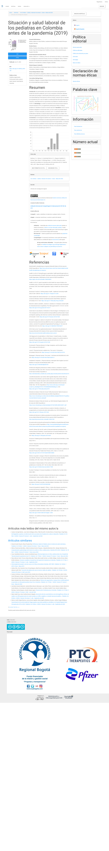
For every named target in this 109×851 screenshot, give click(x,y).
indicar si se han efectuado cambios (53, 227)
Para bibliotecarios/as (79, 134)
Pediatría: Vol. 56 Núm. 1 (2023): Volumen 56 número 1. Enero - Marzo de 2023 (30, 546)
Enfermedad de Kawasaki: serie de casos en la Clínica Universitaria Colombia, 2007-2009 (32, 564)
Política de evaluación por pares (80, 53)
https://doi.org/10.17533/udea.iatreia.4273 (39, 388)
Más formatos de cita (38, 168)
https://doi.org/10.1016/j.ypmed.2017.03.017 (39, 307)
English (77, 25)
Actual (7, 6)
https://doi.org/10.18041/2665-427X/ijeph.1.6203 (41, 512)
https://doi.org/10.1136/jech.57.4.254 (49, 293)
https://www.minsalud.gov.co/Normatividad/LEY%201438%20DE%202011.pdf (47, 405)
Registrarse (99, 1)
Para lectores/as (78, 126)
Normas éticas (76, 81)
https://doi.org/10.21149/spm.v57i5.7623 (39, 412)
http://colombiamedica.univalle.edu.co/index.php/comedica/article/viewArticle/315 (49, 373)
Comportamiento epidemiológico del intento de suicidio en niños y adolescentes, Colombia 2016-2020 (35, 550)
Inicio (10, 12)
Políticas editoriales (77, 50)
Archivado (75, 56)
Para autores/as (78, 130)
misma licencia (55, 239)
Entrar (106, 1)
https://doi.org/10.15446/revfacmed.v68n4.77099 (41, 467)
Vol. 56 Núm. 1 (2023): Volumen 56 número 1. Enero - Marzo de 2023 (36, 12)
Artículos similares (20, 540)
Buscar (102, 6)
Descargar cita (53, 168)
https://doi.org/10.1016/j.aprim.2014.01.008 (39, 342)
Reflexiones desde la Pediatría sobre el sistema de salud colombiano (49, 544)
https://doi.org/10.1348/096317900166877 (52, 326)
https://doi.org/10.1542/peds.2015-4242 (41, 435)
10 (16, 607)
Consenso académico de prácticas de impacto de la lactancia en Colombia (38, 560)
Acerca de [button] (27, 6)
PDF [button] (17, 54)
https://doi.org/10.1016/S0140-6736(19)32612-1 (43, 357)
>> (18, 607)
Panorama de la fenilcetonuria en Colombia (46, 590)
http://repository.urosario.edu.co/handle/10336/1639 (41, 419)
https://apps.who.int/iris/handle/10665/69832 (40, 279)
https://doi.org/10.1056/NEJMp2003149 (38, 364)
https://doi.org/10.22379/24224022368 (41, 484)
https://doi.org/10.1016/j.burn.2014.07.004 (50, 316)
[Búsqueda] (89, 6)
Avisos (19, 6)
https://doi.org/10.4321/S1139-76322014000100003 (41, 452)
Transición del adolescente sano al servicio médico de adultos (36, 570)
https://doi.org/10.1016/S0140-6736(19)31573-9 (53, 352)
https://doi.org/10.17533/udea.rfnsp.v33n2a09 (52, 300)
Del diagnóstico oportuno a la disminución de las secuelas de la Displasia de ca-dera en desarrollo (35, 534)
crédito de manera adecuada (54, 225)
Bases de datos (76, 62)
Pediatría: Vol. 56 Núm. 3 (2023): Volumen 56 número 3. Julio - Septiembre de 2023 (45, 604)
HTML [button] (17, 57)
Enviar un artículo (79, 13)
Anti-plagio (75, 59)
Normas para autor (77, 47)
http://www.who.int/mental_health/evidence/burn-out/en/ (43, 333)
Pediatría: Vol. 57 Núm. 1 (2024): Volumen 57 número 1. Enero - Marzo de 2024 (49, 556)
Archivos (13, 6)
